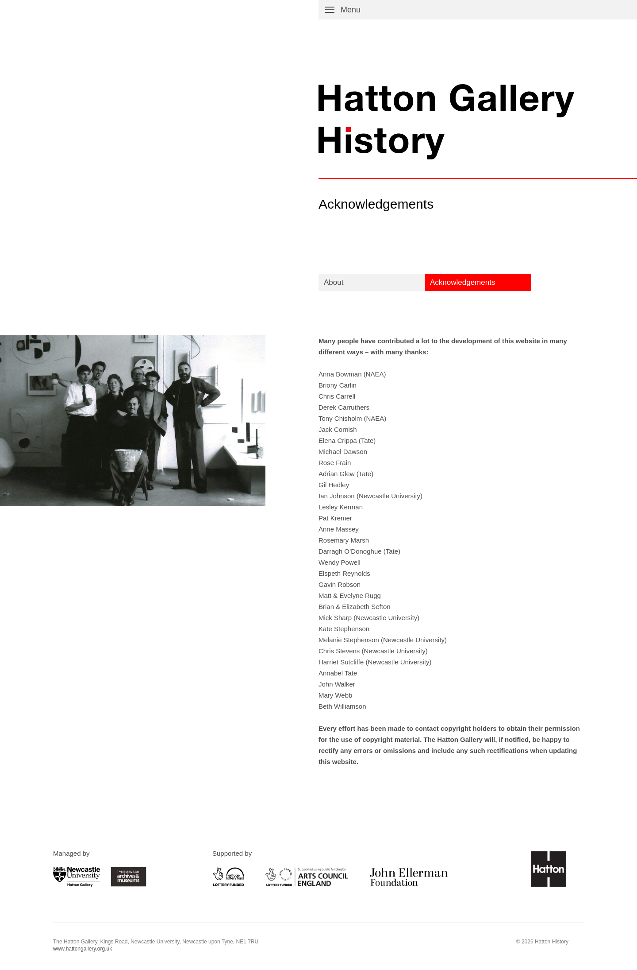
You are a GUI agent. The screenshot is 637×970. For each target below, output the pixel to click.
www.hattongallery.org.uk (82, 949)
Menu (351, 9)
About (333, 282)
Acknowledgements (462, 282)
